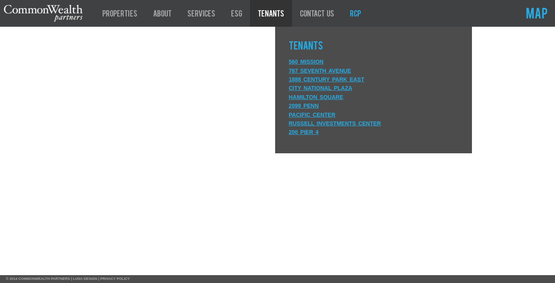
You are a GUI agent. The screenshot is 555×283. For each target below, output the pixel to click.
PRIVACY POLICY (115, 279)
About (162, 14)
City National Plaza (320, 88)
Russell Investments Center (335, 123)
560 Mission (306, 62)
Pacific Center (312, 115)
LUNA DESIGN (85, 279)
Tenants (271, 14)
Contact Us (317, 14)
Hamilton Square (316, 97)
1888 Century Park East (326, 79)
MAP (537, 15)
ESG (236, 14)
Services (201, 14)
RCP (355, 14)
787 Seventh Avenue (320, 71)
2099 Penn (304, 106)
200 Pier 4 (304, 132)
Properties (119, 14)
